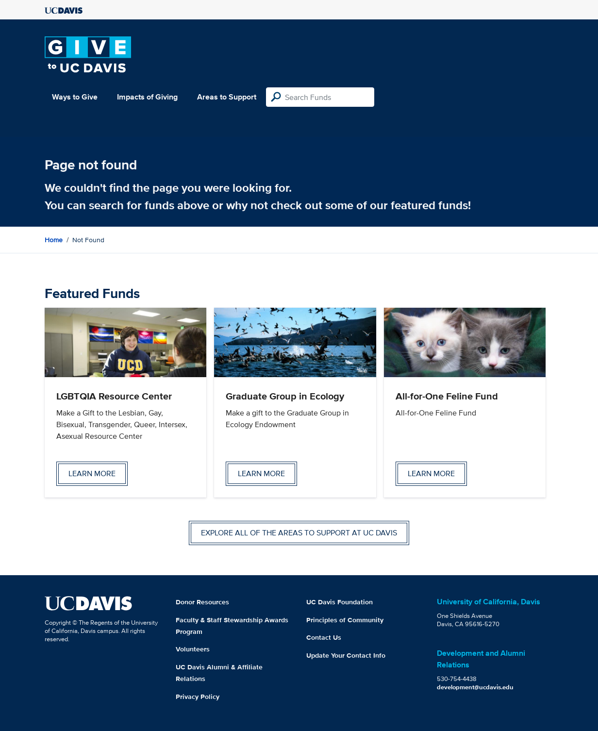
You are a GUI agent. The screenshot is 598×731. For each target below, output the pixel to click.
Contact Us (323, 637)
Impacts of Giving (147, 96)
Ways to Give (75, 96)
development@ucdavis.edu (475, 687)
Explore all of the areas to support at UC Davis (299, 532)
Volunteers (193, 649)
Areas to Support (226, 96)
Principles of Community (344, 620)
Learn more (92, 473)
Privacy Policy (197, 696)
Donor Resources (202, 602)
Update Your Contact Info (345, 655)
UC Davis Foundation (339, 602)
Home (54, 240)
